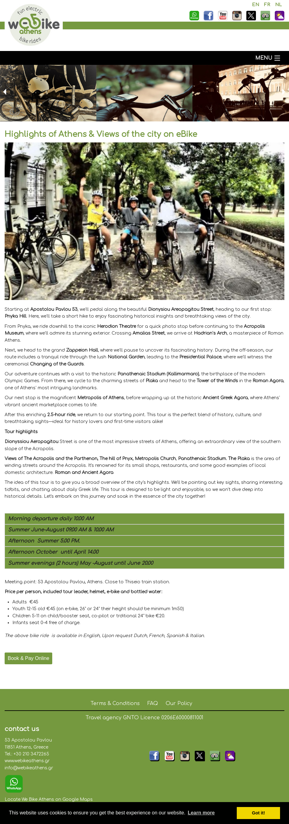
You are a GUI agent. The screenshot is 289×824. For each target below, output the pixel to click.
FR (267, 4)
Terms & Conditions (115, 703)
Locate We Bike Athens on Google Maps (49, 799)
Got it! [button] (258, 812)
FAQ (152, 703)
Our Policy (179, 703)
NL (278, 4)
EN (255, 4)
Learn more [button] (201, 812)
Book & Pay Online (28, 658)
